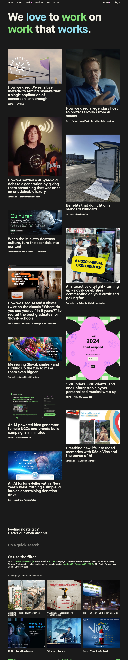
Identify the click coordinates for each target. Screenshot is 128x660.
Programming (110, 564)
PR (96, 564)
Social (10, 567)
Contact (57, 2)
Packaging (79, 564)
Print (101, 564)
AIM (48, 2)
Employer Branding (106, 561)
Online (59, 564)
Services (39, 2)
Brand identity (41, 561)
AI (9, 561)
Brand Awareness (23, 561)
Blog (116, 2)
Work (28, 2)
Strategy (19, 567)
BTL (51, 561)
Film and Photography (17, 564)
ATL (13, 561)
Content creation (74, 561)
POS (89, 564)
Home (10, 2)
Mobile (52, 564)
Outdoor (67, 564)
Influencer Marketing (38, 564)
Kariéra (106, 2)
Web (26, 567)
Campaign (60, 561)
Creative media (89, 561)
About (19, 2)
